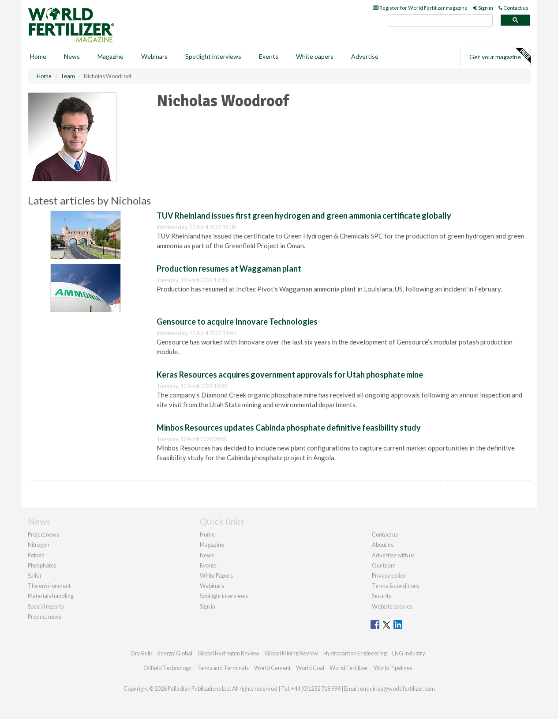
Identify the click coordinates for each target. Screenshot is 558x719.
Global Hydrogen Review (228, 653)
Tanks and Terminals (223, 667)
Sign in (483, 8)
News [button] (72, 56)
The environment (49, 585)
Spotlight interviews (213, 56)
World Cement (272, 667)
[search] (440, 20)
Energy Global (174, 653)
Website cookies (392, 606)
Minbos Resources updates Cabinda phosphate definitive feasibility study (289, 427)
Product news (44, 616)
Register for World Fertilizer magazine (420, 8)
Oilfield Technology (167, 667)
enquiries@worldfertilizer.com (397, 688)
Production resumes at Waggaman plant (229, 268)
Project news (43, 534)
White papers (314, 56)
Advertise (364, 56)
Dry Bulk (141, 653)
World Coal (310, 667)
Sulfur (35, 575)
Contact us (513, 8)
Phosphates (42, 565)
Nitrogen (38, 544)
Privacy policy (389, 575)
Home (38, 56)
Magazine (110, 56)
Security (382, 595)
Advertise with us (393, 555)
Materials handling (51, 595)
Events (268, 56)
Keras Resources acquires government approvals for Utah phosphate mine (290, 374)
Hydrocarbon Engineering (355, 653)
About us (382, 544)
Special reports (46, 606)
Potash (36, 555)
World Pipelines (393, 667)
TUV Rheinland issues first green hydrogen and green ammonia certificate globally (304, 215)
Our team (384, 565)
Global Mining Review (291, 653)
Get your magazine (499, 55)
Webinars (154, 56)
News (207, 555)
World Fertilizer (349, 667)
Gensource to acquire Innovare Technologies (237, 321)
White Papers (216, 575)
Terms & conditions (395, 585)
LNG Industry (408, 653)
